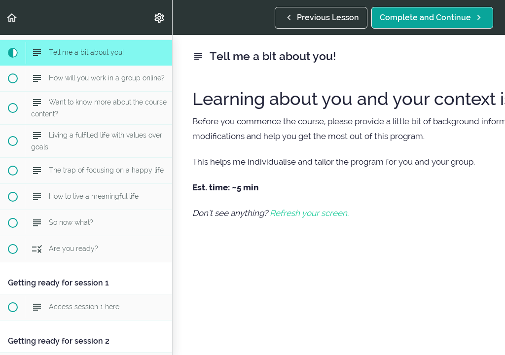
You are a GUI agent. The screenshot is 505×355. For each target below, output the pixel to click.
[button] (12, 17)
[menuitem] (159, 17)
